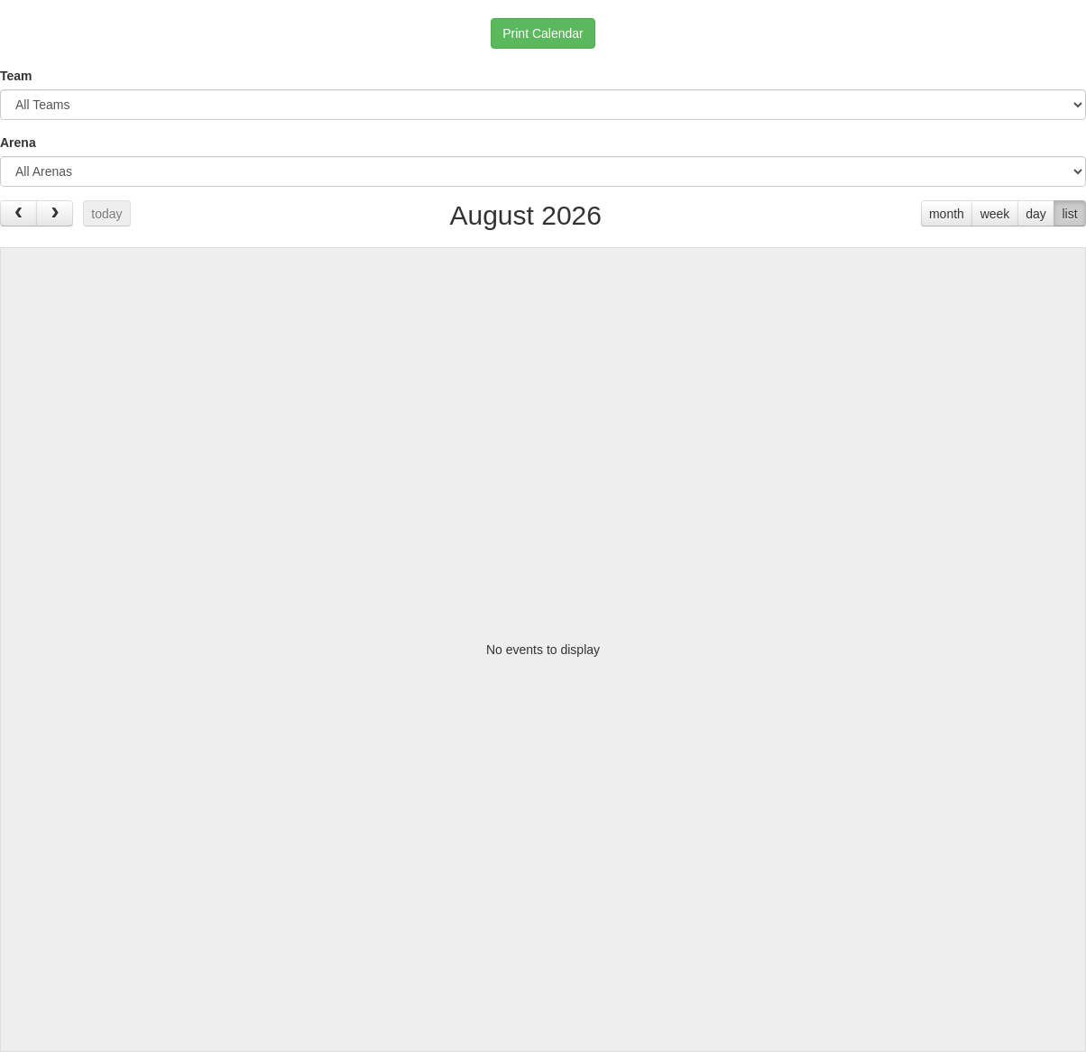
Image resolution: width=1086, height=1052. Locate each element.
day (1036, 214)
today (106, 214)
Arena (18, 142)
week (995, 214)
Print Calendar (543, 33)
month (946, 214)
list (1069, 214)
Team (16, 76)
